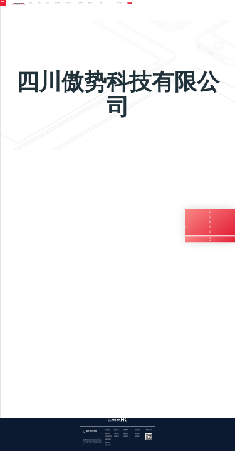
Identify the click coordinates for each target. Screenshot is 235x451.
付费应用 (125, 436)
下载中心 (116, 433)
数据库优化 (108, 439)
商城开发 (107, 433)
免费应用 (125, 433)
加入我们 (137, 433)
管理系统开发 (108, 436)
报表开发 (107, 442)
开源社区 (116, 436)
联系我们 (137, 436)
